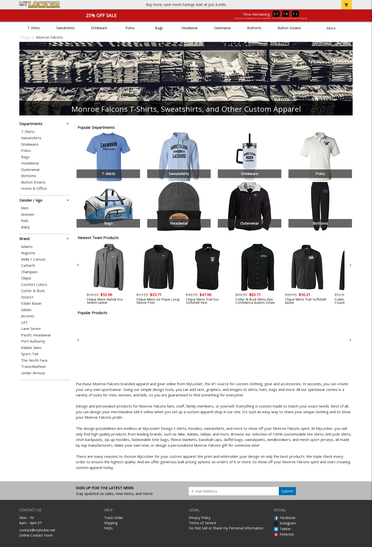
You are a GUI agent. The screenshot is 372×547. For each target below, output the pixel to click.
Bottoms (254, 28)
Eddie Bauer (31, 303)
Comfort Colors (34, 284)
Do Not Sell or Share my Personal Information (226, 528)
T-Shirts (34, 28)
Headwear (189, 28)
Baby (25, 227)
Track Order (113, 517)
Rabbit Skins (31, 348)
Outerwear (222, 28)
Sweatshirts (65, 28)
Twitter (282, 528)
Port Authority (33, 341)
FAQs (108, 528)
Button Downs (289, 28)
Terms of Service (202, 522)
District (27, 297)
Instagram (285, 523)
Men (25, 208)
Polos (130, 28)
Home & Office (34, 188)
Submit (287, 491)
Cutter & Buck (33, 291)
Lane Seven (31, 329)
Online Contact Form (36, 535)
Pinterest (284, 534)
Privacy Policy (200, 517)
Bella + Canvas (33, 259)
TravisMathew (33, 366)
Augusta (28, 253)
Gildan (26, 310)
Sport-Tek (29, 354)
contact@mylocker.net (37, 530)
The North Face (34, 360)
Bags (159, 28)
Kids (25, 221)
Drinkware (99, 28)
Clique (26, 278)
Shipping (110, 522)
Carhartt (28, 265)
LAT (24, 322)
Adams (27, 247)
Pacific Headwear (36, 335)
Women (27, 214)
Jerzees (27, 316)
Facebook (284, 517)
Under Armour (33, 373)
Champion (29, 272)
